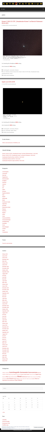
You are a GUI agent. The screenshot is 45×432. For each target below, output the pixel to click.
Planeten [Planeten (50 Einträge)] (11, 378)
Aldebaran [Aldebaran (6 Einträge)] (3, 372)
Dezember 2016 (5, 348)
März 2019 (4, 300)
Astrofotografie (6, 70)
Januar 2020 (4, 286)
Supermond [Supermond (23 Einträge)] (4, 380)
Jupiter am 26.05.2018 (8, 82)
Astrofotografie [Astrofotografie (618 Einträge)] (14, 372)
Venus (3, 230)
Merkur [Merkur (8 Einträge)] (10, 376)
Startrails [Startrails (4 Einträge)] (30, 378)
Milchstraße (4, 198)
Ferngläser (4, 180)
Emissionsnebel (5, 178)
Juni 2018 (4, 316)
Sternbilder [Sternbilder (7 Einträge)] (33, 378)
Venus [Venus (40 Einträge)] (16, 380)
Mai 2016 (4, 353)
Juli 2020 (4, 275)
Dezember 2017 (5, 327)
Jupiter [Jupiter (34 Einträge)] (37, 374)
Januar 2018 (4, 325)
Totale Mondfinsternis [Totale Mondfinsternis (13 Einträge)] (11, 380)
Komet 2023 (15, 71)
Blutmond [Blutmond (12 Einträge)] (39, 372)
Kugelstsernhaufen (6, 193)
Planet (15, 130)
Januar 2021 (4, 264)
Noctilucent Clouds (6, 202)
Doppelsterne (5, 177)
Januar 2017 (4, 346)
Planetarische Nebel (6, 207)
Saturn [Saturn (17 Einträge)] (18, 378)
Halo (3, 185)
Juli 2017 (4, 335)
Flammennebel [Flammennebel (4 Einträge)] (18, 374)
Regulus (4, 212)
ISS (3, 187)
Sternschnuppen (5, 226)
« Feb (3, 412)
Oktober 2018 (5, 309)
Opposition (4, 203)
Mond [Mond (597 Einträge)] (19, 376)
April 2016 (4, 355)
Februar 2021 (5, 263)
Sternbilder (4, 223)
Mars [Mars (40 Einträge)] (7, 376)
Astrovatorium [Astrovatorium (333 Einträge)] (32, 372)
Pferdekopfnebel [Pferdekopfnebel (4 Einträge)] (4, 378)
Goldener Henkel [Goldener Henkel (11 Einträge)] (26, 374)
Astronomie (12, 70)
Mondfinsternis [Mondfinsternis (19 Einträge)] (24, 376)
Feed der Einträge (5, 421)
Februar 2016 (5, 359)
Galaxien (4, 184)
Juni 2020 (4, 277)
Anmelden (4, 419)
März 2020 (4, 282)
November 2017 (5, 328)
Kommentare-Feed (6, 423)
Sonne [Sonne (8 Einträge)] (28, 378)
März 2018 (4, 321)
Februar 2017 (5, 344)
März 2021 (4, 261)
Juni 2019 (4, 295)
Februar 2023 (5, 254)
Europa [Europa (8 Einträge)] (9, 374)
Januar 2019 (4, 303)
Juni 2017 (4, 337)
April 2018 (4, 319)
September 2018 (5, 310)
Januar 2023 (4, 255)
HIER (16, 63)
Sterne (11, 73)
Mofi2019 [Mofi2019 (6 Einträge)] (15, 376)
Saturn (3, 214)
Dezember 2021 (5, 259)
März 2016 (4, 357)
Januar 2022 (4, 257)
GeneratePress (29, 430)
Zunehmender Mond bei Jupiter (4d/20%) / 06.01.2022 (13, 160)
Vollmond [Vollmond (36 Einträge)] (20, 380)
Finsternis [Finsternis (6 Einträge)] (14, 374)
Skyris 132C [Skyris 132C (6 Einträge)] (24, 378)
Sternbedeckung (5, 221)
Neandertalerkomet (5, 73)
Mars (29, 71)
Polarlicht (4, 210)
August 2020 (4, 273)
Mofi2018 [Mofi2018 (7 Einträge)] (12, 376)
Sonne (3, 216)
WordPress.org (5, 425)
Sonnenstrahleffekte (6, 217)
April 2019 (4, 298)
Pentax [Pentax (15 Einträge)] (39, 376)
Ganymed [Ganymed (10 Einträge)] (21, 374)
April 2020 (4, 280)
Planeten (16, 128)
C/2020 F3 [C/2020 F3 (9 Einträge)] (4, 374)
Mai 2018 (4, 318)
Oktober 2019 (5, 291)
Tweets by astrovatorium (7, 243)
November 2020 (5, 268)
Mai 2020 (4, 278)
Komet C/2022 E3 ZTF (23, 71)
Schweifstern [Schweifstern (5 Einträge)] (21, 378)
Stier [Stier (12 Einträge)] (38, 378)
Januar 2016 (4, 360)
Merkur (3, 196)
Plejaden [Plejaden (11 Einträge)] (15, 378)
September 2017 (5, 332)
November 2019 (5, 289)
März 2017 (4, 342)
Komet (11, 71)
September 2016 (5, 351)
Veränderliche (5, 232)
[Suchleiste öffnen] (43, 9)
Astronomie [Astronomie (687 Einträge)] (24, 372)
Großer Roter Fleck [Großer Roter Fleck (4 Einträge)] (31, 374)
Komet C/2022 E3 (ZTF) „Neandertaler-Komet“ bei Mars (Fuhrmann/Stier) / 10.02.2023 (20, 153)
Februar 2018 (5, 323)
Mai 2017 (4, 339)
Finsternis (4, 182)
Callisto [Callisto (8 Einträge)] (7, 374)
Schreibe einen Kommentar (8, 75)
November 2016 (5, 350)
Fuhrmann (8, 71)
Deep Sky (4, 175)
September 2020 (5, 271)
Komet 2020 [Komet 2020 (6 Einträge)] (4, 376)
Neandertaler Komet (35, 71)
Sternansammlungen (6, 219)
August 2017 (4, 334)
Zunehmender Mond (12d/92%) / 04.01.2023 (11, 158)
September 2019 (5, 293)
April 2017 (4, 341)
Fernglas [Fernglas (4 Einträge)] (12, 374)
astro (4, 71)
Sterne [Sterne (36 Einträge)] (36, 378)
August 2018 (4, 312)
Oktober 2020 (5, 270)
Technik (4, 228)
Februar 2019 (5, 302)
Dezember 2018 (5, 305)
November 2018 (5, 307)
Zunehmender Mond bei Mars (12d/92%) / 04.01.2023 (13, 157)
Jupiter (12, 130)
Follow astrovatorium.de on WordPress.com (11, 142)
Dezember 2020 (5, 266)
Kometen (17, 70)
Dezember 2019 (5, 287)
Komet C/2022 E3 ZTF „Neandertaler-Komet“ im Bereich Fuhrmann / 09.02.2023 (18, 155)
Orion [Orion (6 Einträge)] (37, 376)
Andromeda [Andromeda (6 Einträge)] (7, 372)
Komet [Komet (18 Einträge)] (40, 374)
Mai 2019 (4, 296)
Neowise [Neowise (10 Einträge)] (28, 376)
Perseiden (4, 205)
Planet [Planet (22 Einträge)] (8, 378)
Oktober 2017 (5, 330)
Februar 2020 (5, 284)
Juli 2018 (4, 314)
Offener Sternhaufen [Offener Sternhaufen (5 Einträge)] (33, 376)
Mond (3, 200)
